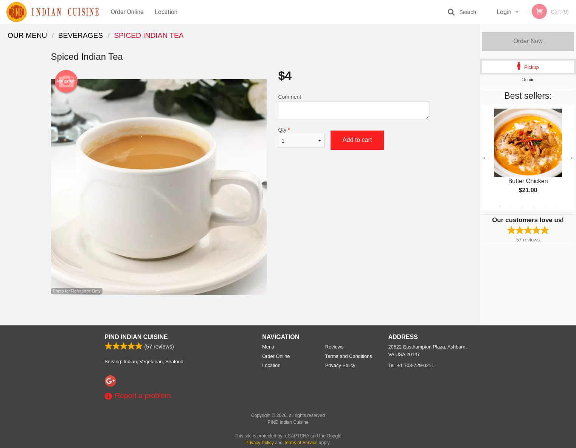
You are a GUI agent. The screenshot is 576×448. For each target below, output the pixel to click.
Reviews (334, 347)
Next (570, 157)
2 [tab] (511, 206)
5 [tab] (545, 206)
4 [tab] (533, 206)
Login (504, 12)
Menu (268, 347)
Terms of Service (300, 442)
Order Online (127, 12)
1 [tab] (499, 206)
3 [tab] (522, 206)
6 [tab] (556, 206)
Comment (353, 107)
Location (166, 12)
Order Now (527, 41)
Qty (301, 137)
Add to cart (357, 140)
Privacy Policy (340, 365)
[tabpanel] (528, 157)
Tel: (411, 365)
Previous (485, 157)
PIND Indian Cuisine (136, 337)
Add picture (66, 81)
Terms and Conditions (348, 356)
